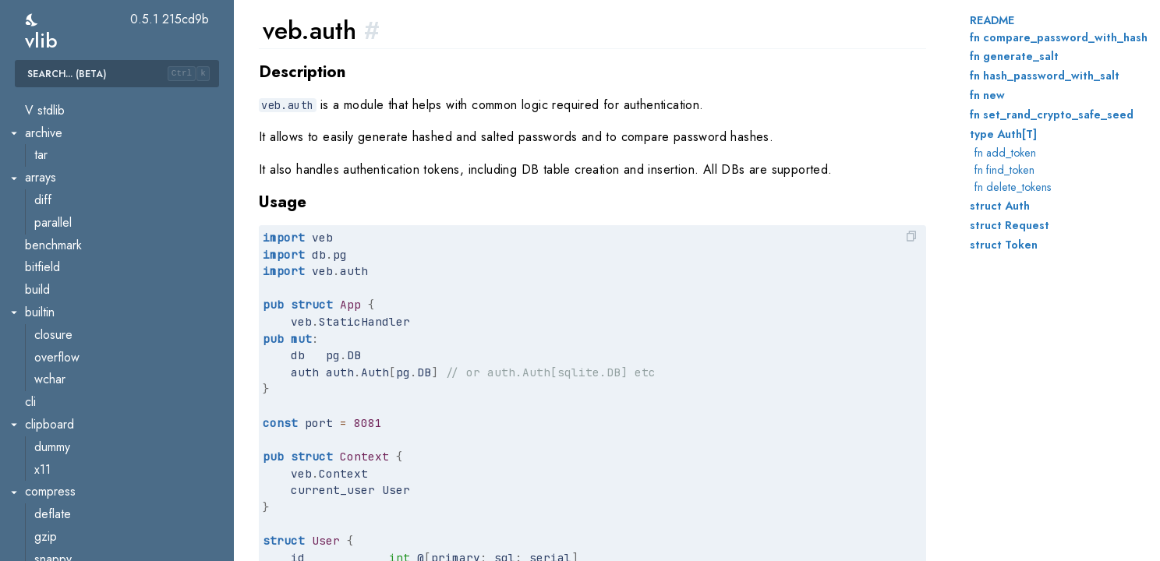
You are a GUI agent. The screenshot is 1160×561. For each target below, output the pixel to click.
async (49, 439)
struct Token (1004, 244)
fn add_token (1005, 153)
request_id (62, 349)
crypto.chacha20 (78, 529)
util (41, 215)
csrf (44, 304)
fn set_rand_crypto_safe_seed (1051, 114)
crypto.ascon (67, 507)
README (992, 20)
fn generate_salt (1014, 56)
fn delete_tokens (1013, 187)
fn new (987, 95)
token (48, 148)
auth (45, 282)
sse (43, 372)
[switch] (32, 19)
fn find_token (1004, 170)
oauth (48, 327)
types (48, 192)
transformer (64, 170)
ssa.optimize (66, 125)
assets (50, 260)
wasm (39, 395)
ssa (42, 102)
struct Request (1009, 225)
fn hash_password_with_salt (1044, 75)
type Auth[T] (1003, 134)
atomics (53, 462)
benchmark (62, 484)
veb (34, 237)
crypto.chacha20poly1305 (103, 551)
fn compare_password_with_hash (1059, 37)
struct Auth (1000, 205)
